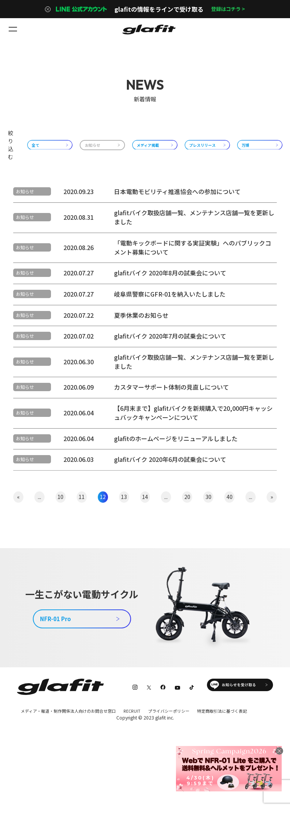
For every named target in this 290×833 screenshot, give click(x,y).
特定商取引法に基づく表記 (44, 781)
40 (230, 558)
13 (124, 558)
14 (145, 558)
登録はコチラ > (228, 9)
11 (82, 558)
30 (208, 558)
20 (187, 558)
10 (60, 558)
